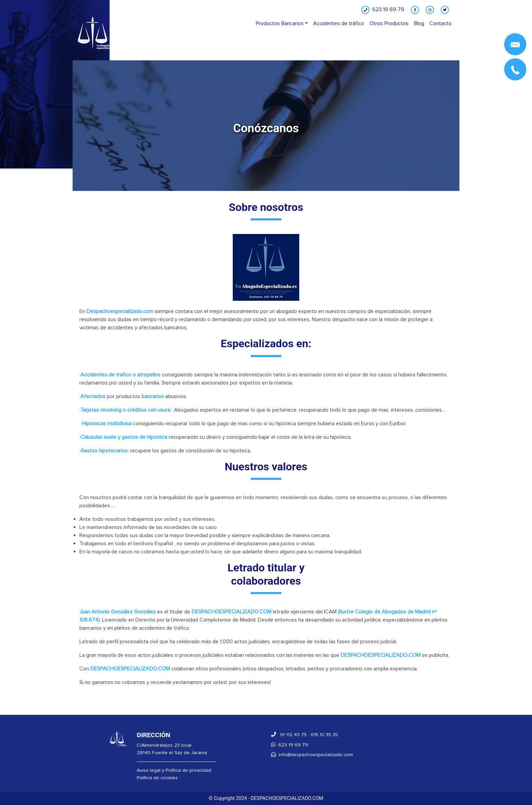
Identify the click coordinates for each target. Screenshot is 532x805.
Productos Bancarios (280, 23)
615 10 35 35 (324, 735)
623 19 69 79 (289, 745)
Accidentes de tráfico (338, 23)
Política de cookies (157, 778)
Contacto (441, 23)
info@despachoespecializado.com (312, 755)
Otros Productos (388, 23)
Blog (419, 23)
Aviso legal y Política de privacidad (174, 770)
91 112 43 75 (289, 735)
